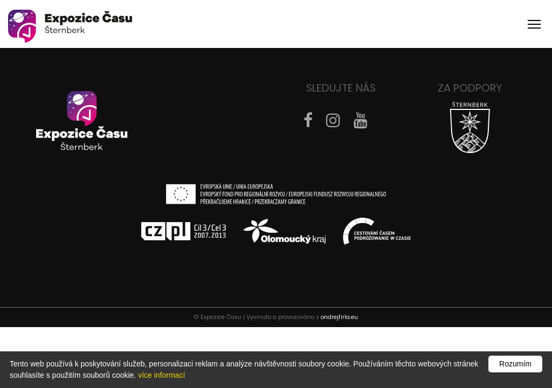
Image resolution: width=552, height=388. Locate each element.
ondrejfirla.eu (339, 317)
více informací (161, 375)
